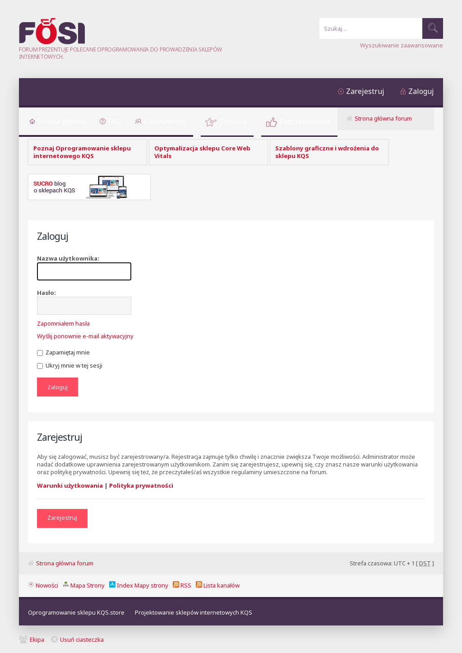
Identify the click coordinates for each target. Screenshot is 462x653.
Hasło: (46, 293)
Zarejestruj (365, 91)
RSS (182, 585)
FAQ (114, 121)
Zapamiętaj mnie (63, 352)
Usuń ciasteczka (82, 639)
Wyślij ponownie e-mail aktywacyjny (85, 336)
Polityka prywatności (141, 485)
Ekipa (37, 639)
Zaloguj (421, 91)
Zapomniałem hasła (63, 323)
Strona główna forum (383, 118)
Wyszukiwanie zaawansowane (401, 45)
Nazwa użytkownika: (68, 258)
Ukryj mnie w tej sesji (69, 365)
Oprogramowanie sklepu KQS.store (76, 612)
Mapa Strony (84, 585)
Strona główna (61, 121)
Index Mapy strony (138, 585)
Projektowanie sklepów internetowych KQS (193, 612)
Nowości (43, 585)
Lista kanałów (218, 585)
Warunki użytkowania (70, 485)
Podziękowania (305, 121)
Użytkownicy (164, 121)
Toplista (233, 121)
